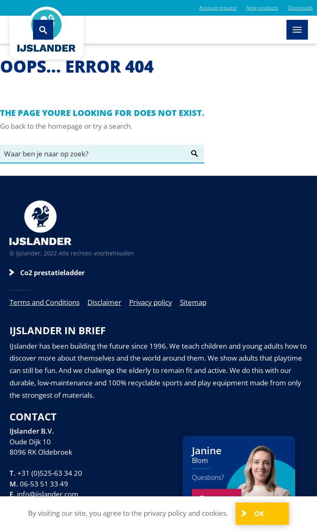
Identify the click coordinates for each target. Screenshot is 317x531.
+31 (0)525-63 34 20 (49, 473)
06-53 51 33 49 (44, 484)
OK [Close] (258, 513)
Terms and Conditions (44, 302)
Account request (218, 7)
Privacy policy (150, 302)
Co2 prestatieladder (52, 272)
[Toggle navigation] (297, 30)
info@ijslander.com (47, 494)
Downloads (300, 7)
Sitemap (193, 302)
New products (262, 7)
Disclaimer (104, 302)
